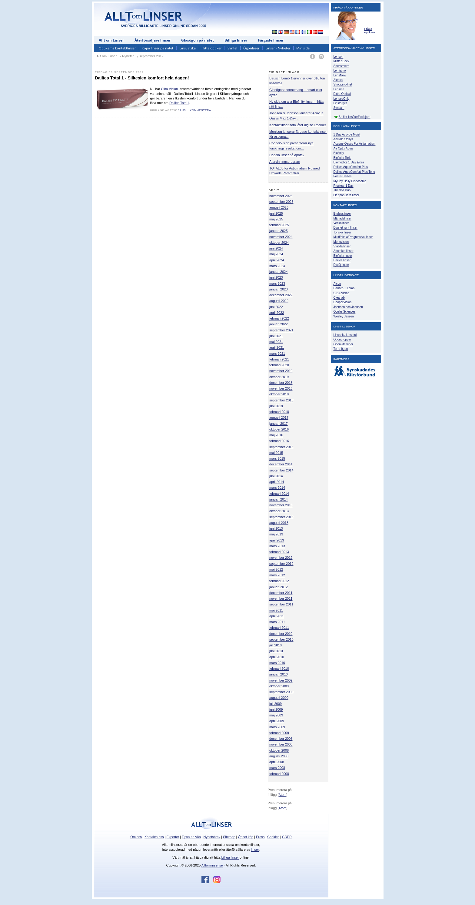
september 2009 (281, 692)
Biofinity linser (343, 255)
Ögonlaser (251, 48)
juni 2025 (276, 213)
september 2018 (281, 400)
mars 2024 (277, 266)
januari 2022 (278, 324)
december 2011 (280, 593)
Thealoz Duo (342, 190)
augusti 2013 (278, 523)
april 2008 (276, 762)
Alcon (337, 283)
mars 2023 (277, 283)
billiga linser (230, 857)
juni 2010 (276, 651)
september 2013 (281, 517)
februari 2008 (279, 774)
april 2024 (276, 260)
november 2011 (280, 598)
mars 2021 (277, 353)
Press (260, 837)
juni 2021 (276, 336)
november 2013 (280, 505)
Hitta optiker (211, 48)
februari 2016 (279, 441)
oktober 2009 (279, 686)
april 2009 (276, 721)
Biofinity (339, 153)
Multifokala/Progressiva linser (353, 237)
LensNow (340, 75)
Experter (173, 837)
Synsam (339, 107)
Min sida (303, 48)
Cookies (273, 837)
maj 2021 (276, 342)
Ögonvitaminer (343, 344)
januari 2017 (278, 423)
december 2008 (280, 738)
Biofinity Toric (342, 157)
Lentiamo (340, 70)
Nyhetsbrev (212, 837)
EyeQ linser (341, 264)
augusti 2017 (278, 417)
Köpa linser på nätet (157, 48)
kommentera (200, 110)
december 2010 (280, 633)
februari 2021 (279, 359)
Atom (283, 794)
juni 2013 (276, 528)
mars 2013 (277, 546)
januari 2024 (278, 271)
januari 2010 (278, 674)
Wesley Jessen (344, 316)
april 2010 (276, 657)
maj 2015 (276, 452)
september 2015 (281, 447)
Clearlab (339, 297)
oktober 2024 (279, 242)
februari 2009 (279, 733)
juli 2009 (275, 704)
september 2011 (281, 604)
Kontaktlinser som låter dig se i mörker (297, 125)
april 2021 (276, 347)
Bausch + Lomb (344, 288)
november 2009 (280, 680)
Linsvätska (187, 48)
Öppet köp (245, 837)
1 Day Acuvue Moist (347, 134)
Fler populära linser (347, 195)
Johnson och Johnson (348, 307)
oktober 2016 (279, 429)
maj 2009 (276, 715)
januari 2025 (278, 231)
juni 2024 (276, 248)
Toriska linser (342, 232)
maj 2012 (276, 569)
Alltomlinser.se (212, 865)
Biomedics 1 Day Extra (349, 162)
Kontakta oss (154, 837)
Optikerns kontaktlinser (117, 48)
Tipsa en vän (191, 837)
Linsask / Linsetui (345, 335)
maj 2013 (276, 534)
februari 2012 (279, 581)
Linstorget (340, 103)
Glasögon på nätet (197, 40)
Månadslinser (342, 218)
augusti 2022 (278, 301)
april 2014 (276, 482)
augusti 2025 (278, 207)
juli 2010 (275, 645)
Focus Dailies (343, 176)
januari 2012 (278, 587)
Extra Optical (342, 94)
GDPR (287, 837)
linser (255, 849)
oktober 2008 (279, 750)
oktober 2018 (279, 394)
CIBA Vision (342, 293)
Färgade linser (271, 40)
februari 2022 (279, 318)
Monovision (341, 241)
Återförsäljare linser (153, 40)
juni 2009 (276, 709)
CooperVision (343, 302)
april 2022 (276, 312)
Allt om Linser (111, 40)
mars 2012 (277, 575)
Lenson (339, 56)
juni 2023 (276, 277)
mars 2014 (277, 487)
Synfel (232, 48)
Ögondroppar (342, 339)
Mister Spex (342, 61)
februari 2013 (279, 552)
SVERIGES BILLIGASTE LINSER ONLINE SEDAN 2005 (163, 26)
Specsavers (341, 66)
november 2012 (280, 557)
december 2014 (280, 464)
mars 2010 (277, 663)
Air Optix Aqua (343, 148)
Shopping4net (343, 84)
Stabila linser (342, 246)
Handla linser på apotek (286, 155)
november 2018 (280, 388)
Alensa (338, 80)
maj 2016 (276, 435)
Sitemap (229, 837)
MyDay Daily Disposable (350, 181)
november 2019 (280, 371)
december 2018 (280, 382)
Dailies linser (342, 260)
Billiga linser (235, 40)
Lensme (339, 89)
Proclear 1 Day (344, 185)
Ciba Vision (169, 89)
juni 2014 (276, 476)
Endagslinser (342, 213)
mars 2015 (277, 458)
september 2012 (281, 563)
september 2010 (281, 639)
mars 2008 (277, 767)
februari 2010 (279, 668)
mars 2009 (277, 727)
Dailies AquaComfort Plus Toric (354, 171)
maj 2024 (276, 254)
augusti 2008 (278, 756)
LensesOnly (342, 98)
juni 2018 (276, 406)
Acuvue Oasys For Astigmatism (355, 143)
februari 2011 (279, 627)
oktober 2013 (279, 511)
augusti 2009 (278, 697)
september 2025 (281, 201)
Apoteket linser (344, 251)
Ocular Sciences (345, 311)
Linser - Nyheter (277, 48)
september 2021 (281, 330)
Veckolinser (341, 223)
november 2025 (280, 196)
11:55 (182, 110)
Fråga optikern (369, 30)
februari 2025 (279, 225)
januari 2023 (278, 289)
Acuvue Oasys (343, 139)
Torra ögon (341, 348)
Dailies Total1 (179, 103)
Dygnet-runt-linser (345, 227)
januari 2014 (278, 499)
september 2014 (281, 470)
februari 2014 (279, 493)
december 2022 (280, 295)
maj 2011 (276, 610)
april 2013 (276, 540)
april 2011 (276, 616)
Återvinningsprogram (284, 161)
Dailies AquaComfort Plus (351, 167)
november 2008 (280, 744)
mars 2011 (277, 622)
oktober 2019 (279, 377)
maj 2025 (276, 219)
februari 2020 (279, 365)
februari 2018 (279, 412)
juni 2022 (276, 307)
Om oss (136, 837)
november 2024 (280, 237)
